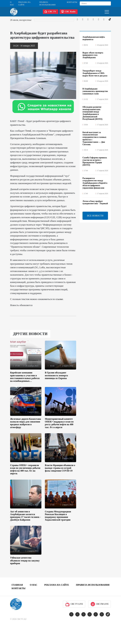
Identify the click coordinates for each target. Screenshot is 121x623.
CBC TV (50, 11)
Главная (17, 585)
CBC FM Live (99, 604)
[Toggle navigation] (107, 11)
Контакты (72, 2)
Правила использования (47, 3)
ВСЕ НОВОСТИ (95, 215)
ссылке (59, 299)
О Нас (12, 3)
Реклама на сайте (24, 3)
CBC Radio (68, 11)
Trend (28, 130)
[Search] (95, 3)
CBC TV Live (74, 604)
